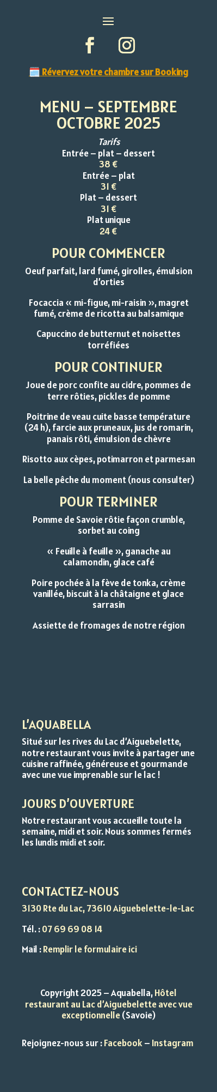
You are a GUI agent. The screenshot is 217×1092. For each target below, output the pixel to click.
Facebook (123, 1043)
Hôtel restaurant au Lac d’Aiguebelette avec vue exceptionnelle (109, 1004)
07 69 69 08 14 (72, 929)
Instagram (173, 1043)
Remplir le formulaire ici (90, 949)
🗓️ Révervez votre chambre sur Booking (108, 72)
